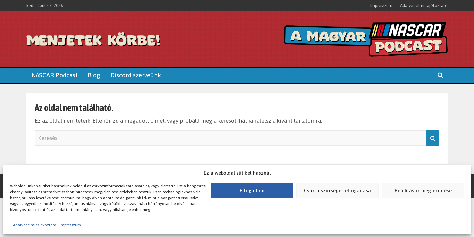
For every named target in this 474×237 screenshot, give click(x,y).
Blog (94, 75)
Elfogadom (252, 190)
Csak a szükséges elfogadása (337, 190)
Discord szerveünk (135, 75)
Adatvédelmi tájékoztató (34, 225)
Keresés (432, 138)
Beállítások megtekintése (423, 190)
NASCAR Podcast (54, 75)
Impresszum (70, 225)
